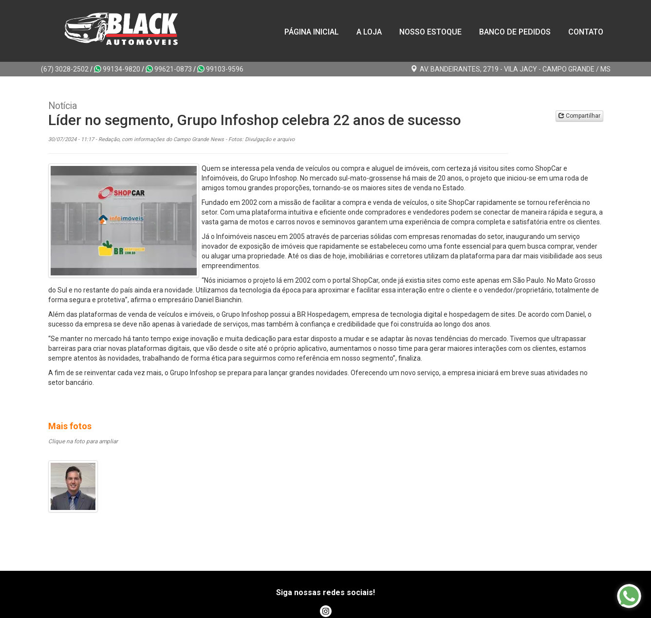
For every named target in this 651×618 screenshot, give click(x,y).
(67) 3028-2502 (65, 69)
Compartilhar (579, 115)
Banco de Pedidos (515, 31)
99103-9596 (220, 69)
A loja (369, 31)
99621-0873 (169, 69)
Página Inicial (311, 31)
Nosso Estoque (430, 31)
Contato (585, 31)
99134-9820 (117, 69)
